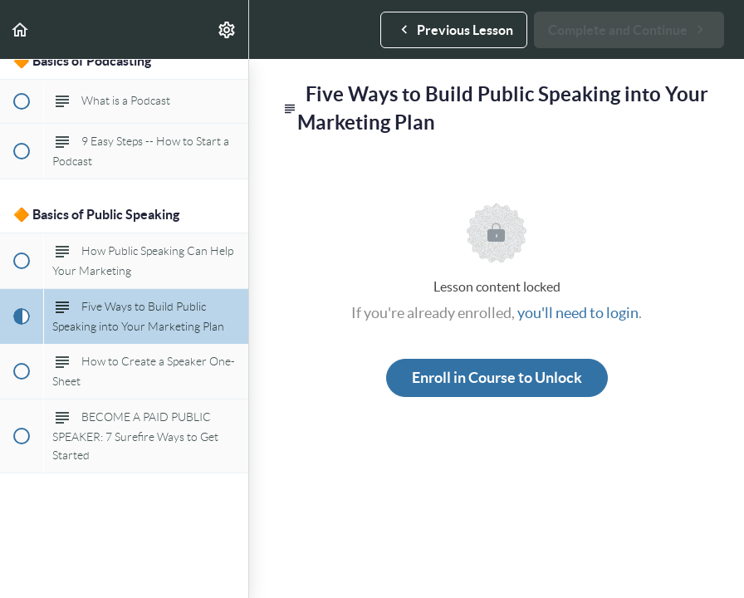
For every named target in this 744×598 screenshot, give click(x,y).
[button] (21, 29)
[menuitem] (227, 29)
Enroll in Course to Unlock (497, 377)
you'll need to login (578, 312)
